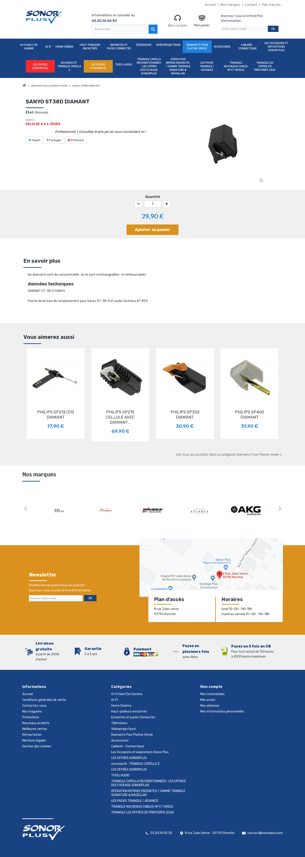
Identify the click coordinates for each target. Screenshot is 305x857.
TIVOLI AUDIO (123, 64)
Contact (251, 4)
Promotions (30, 717)
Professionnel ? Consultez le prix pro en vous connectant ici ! (100, 132)
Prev (25, 509)
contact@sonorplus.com (265, 833)
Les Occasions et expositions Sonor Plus (276, 46)
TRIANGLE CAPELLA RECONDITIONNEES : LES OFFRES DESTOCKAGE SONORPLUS (149, 66)
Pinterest (76, 140)
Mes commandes (212, 694)
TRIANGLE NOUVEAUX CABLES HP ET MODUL (236, 66)
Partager (54, 140)
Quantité (152, 197)
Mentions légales (34, 740)
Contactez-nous (34, 706)
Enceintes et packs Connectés (119, 46)
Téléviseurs (143, 45)
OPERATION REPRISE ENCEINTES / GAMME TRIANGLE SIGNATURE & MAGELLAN (178, 66)
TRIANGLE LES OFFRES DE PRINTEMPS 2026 (264, 66)
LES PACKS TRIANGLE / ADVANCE (207, 66)
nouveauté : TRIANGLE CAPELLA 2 (69, 66)
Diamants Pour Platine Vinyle (197, 46)
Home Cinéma (64, 46)
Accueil (210, 4)
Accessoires (222, 46)
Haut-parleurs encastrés (90, 46)
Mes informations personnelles (222, 711)
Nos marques (230, 4)
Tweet (34, 140)
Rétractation (31, 735)
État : (30, 112)
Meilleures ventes (34, 729)
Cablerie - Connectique (247, 46)
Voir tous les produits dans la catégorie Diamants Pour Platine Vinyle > (229, 455)
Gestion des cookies (36, 746)
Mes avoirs (207, 700)
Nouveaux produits (35, 723)
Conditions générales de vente (44, 700)
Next (279, 509)
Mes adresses (209, 706)
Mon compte (177, 20)
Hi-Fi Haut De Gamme (28, 46)
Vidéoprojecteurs (168, 45)
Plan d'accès (271, 4)
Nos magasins (32, 711)
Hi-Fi (48, 46)
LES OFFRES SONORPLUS (40, 66)
